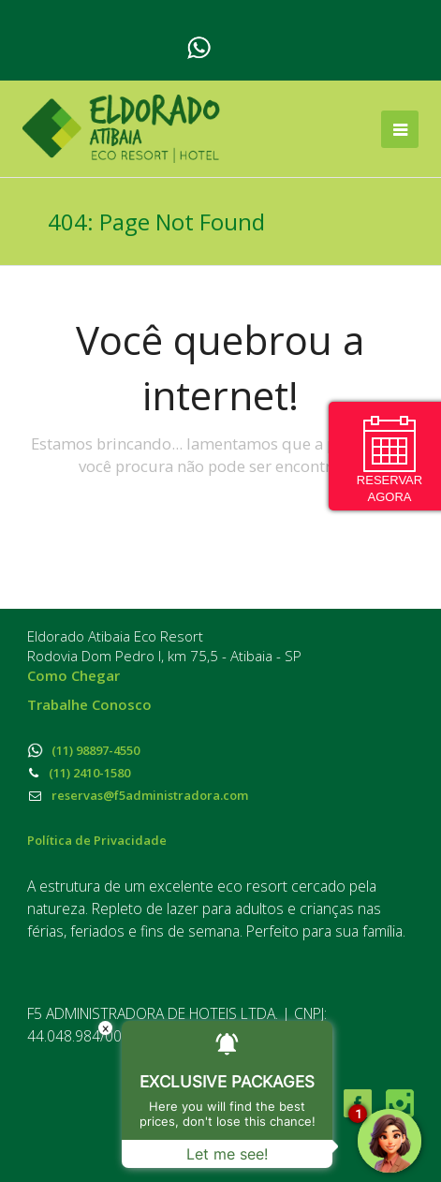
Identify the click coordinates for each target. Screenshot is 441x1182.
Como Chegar (73, 675)
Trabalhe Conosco (89, 704)
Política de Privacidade (97, 840)
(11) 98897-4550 (83, 750)
